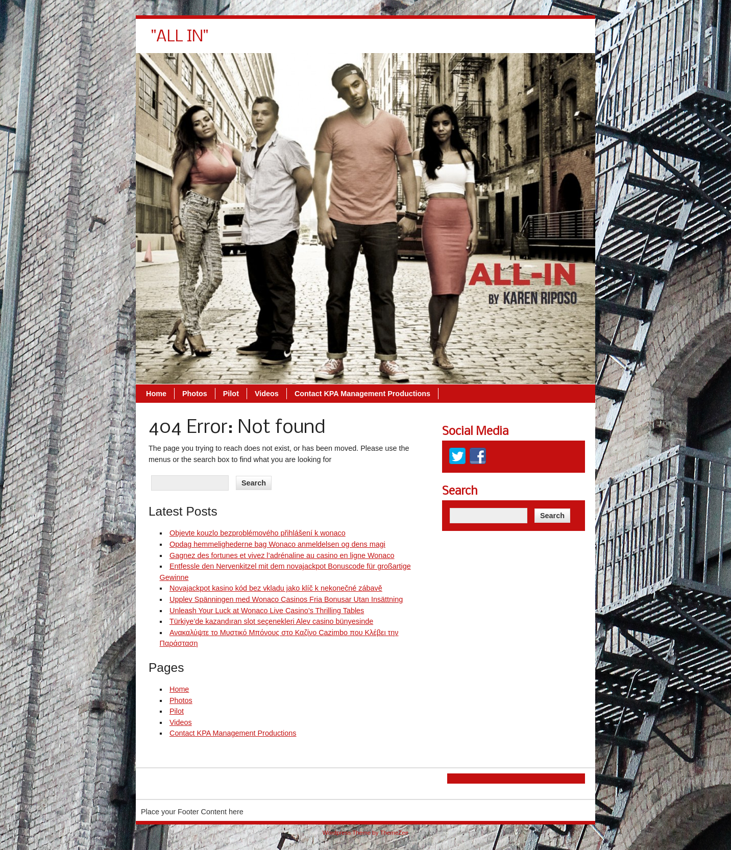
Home (300, 41)
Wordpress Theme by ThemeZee (365, 833)
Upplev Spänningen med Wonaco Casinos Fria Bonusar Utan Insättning (286, 599)
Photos (338, 41)
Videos (411, 41)
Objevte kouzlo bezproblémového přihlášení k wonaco (257, 533)
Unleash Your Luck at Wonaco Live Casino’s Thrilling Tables (266, 610)
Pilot (375, 41)
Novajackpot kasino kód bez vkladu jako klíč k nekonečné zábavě (275, 588)
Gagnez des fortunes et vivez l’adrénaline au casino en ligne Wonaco (282, 555)
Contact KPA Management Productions (506, 41)
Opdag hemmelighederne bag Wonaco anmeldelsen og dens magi (277, 544)
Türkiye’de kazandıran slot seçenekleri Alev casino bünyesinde (271, 621)
